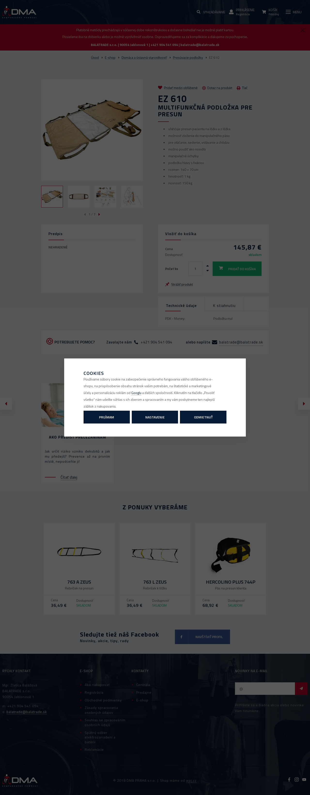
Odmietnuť (203, 417)
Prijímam (106, 417)
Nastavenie (155, 417)
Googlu (136, 392)
